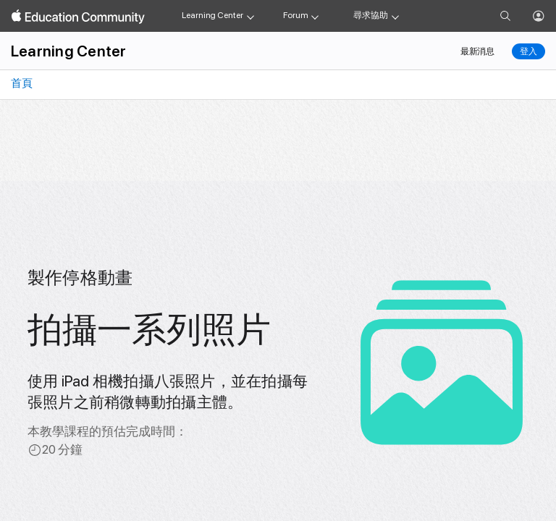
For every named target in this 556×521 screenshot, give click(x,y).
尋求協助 (370, 15)
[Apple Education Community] (78, 16)
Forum (295, 15)
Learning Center (212, 15)
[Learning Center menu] (250, 16)
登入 (528, 51)
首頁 (21, 83)
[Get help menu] (395, 16)
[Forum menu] (315, 16)
